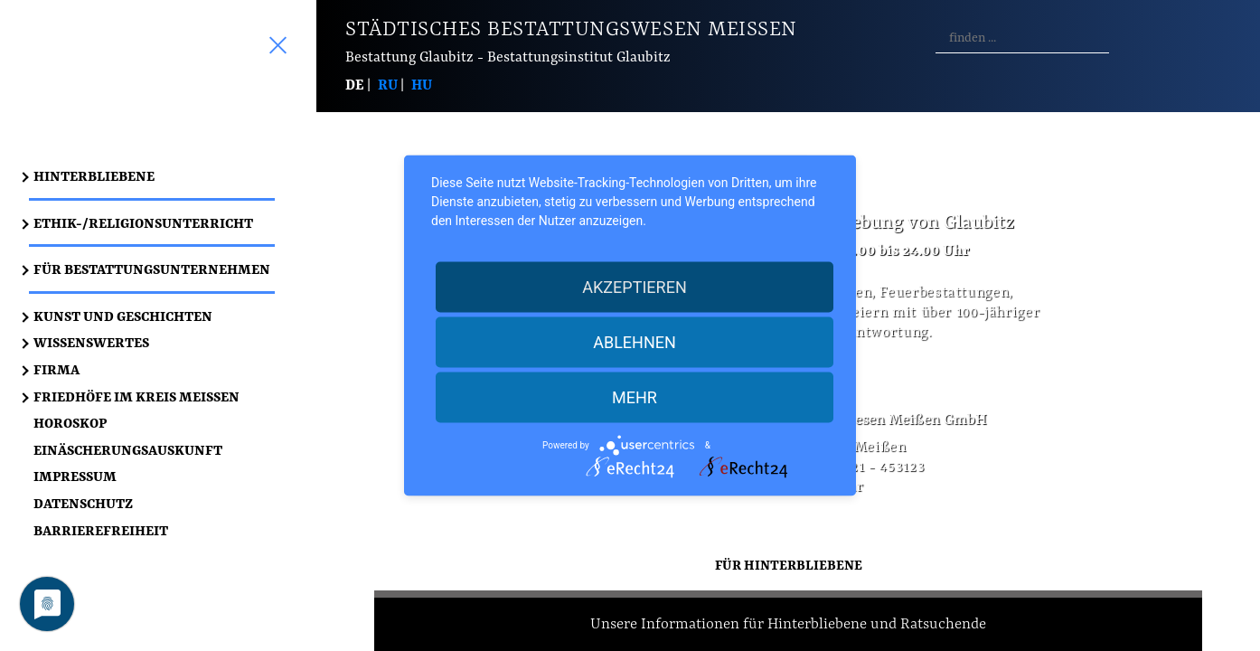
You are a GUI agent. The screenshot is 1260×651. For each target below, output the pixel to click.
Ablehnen (634, 342)
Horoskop (70, 422)
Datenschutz (83, 503)
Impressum (75, 476)
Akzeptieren (634, 287)
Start (165, 85)
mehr (634, 397)
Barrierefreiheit (100, 530)
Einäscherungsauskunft (127, 449)
